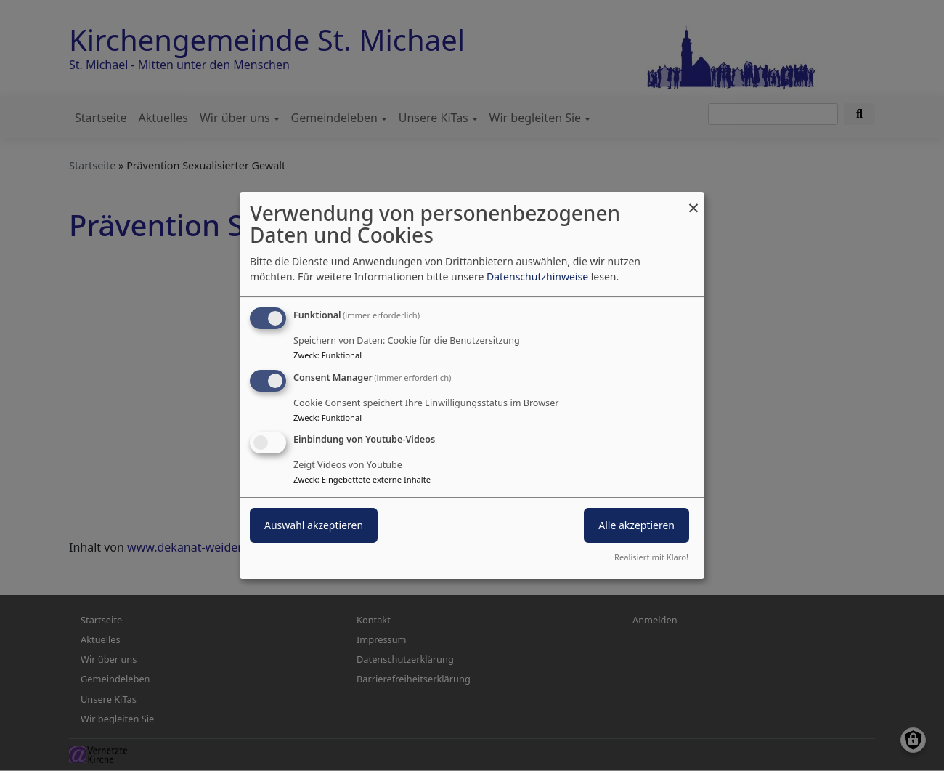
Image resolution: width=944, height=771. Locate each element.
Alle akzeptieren (636, 526)
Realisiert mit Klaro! (651, 557)
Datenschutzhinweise (537, 276)
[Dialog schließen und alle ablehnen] (693, 201)
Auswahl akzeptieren (313, 526)
